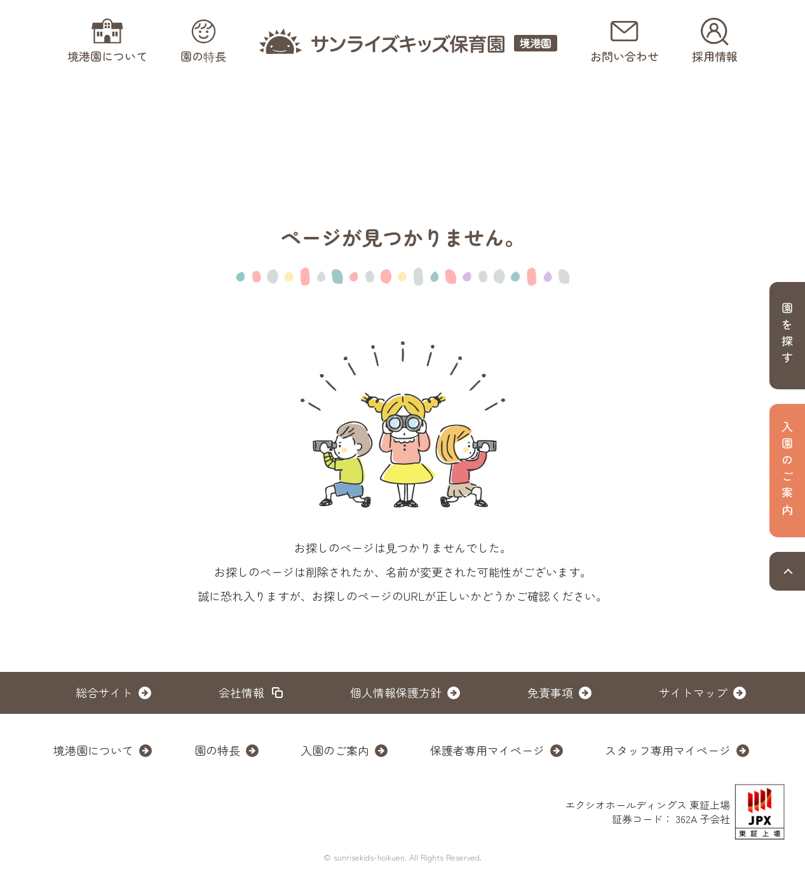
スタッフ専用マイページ (668, 750)
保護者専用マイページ (487, 750)
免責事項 (550, 692)
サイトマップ (693, 692)
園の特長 (217, 750)
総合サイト (104, 692)
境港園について (93, 750)
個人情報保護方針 (396, 692)
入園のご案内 (335, 750)
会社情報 (241, 692)
